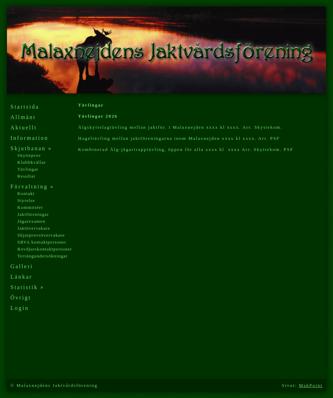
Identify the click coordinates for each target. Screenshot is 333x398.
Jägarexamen (31, 221)
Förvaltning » (32, 186)
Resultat (26, 176)
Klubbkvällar (31, 162)
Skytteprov (29, 155)
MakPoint (311, 385)
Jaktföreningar (33, 214)
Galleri (21, 266)
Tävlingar (28, 169)
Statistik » (27, 287)
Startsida (24, 107)
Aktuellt (23, 127)
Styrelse (26, 200)
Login (19, 308)
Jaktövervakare (33, 228)
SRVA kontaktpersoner (41, 242)
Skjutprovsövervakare (41, 235)
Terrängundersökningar (42, 256)
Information (29, 138)
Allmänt (23, 117)
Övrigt (20, 297)
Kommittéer (30, 207)
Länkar (21, 277)
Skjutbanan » (31, 148)
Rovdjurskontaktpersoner (44, 249)
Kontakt (26, 193)
